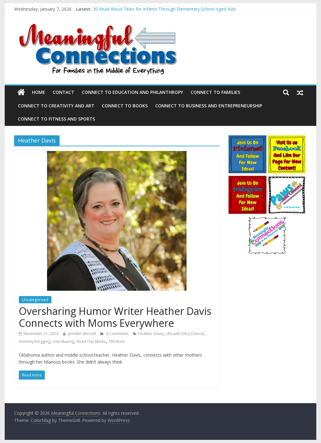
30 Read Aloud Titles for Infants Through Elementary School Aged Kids (164, 9)
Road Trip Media (91, 341)
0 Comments (114, 333)
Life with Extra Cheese (185, 333)
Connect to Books (125, 106)
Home (38, 92)
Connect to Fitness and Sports (56, 119)
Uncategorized (35, 299)
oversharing (63, 341)
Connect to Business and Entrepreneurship (208, 106)
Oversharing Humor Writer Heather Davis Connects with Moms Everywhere (115, 317)
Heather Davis (150, 333)
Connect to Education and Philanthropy (132, 92)
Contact (63, 92)
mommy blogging (34, 341)
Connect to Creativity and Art (56, 106)
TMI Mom (116, 341)
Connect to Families (215, 92)
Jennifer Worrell (82, 333)
